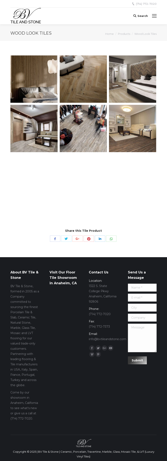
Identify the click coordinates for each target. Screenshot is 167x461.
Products (124, 33)
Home (109, 33)
